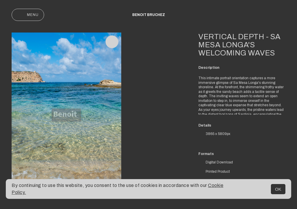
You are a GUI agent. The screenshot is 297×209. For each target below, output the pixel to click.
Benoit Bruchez (148, 15)
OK (278, 189)
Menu (28, 14)
